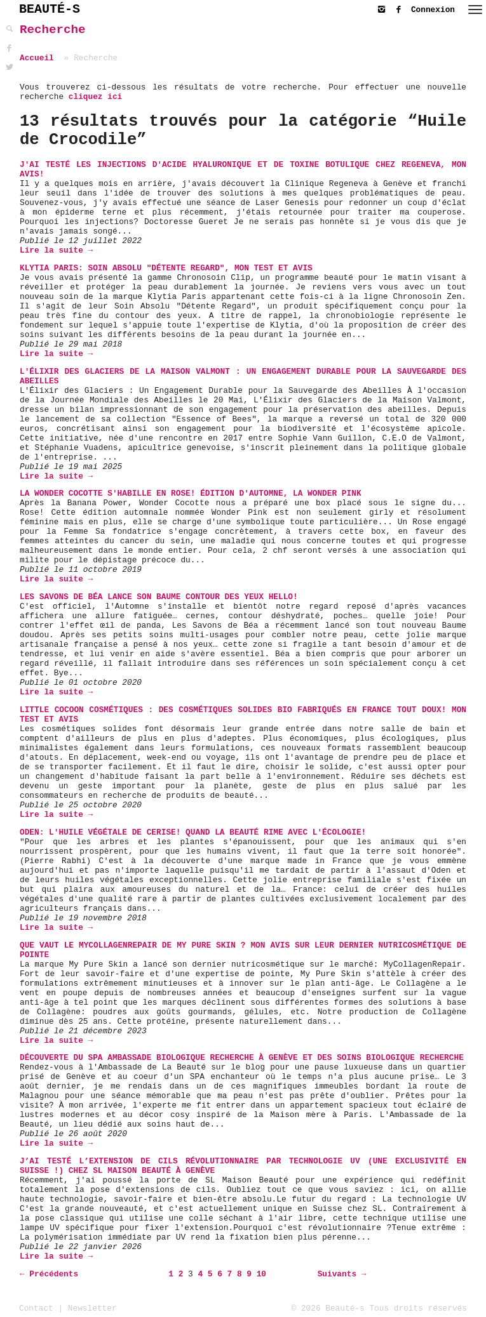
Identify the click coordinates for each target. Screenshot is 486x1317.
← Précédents (49, 1274)
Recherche (53, 30)
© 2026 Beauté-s (328, 1308)
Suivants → (342, 1274)
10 (261, 1274)
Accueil (37, 58)
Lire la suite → (56, 250)
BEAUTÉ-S (49, 9)
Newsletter (92, 1308)
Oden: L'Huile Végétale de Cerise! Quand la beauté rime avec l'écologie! (193, 832)
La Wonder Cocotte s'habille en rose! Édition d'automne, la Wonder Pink (190, 493)
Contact (36, 1308)
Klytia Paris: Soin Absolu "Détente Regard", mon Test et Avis (166, 268)
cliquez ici (95, 97)
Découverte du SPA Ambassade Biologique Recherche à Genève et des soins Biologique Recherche (242, 1057)
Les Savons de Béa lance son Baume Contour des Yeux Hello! (159, 597)
